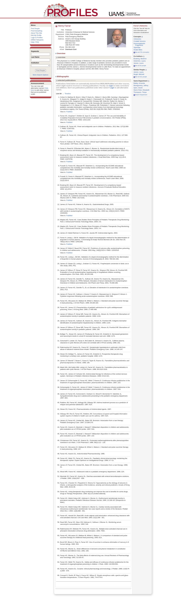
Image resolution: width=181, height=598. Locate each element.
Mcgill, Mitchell (139, 74)
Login (112, 88)
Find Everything (36, 31)
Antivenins (137, 39)
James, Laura (139, 63)
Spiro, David (138, 88)
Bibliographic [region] (62, 76)
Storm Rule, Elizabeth (141, 90)
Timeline (68, 94)
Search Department (140, 94)
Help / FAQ (35, 42)
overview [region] (60, 57)
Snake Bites (138, 50)
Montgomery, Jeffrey (141, 85)
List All (59, 94)
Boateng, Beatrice (140, 59)
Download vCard (71, 49)
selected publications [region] (66, 80)
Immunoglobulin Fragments (139, 44)
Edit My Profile (36, 35)
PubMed (69, 112)
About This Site (36, 33)
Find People (35, 28)
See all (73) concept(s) (141, 52)
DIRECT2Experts (37, 40)
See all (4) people (140, 65)
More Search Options (40, 75)
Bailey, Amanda (139, 83)
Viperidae (137, 47)
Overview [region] (60, 53)
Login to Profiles (37, 38)
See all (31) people (140, 77)
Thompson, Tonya (140, 92)
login (111, 86)
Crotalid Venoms (140, 41)
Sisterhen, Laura (140, 61)
